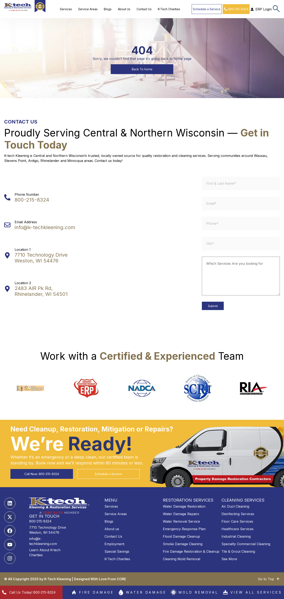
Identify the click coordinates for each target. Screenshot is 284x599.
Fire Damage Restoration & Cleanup (191, 551)
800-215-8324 (32, 200)
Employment (114, 544)
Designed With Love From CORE (100, 579)
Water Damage (146, 592)
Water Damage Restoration (184, 506)
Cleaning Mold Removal (181, 559)
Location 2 (23, 283)
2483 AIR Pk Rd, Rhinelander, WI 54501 (41, 291)
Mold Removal (198, 592)
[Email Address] (7, 225)
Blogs (108, 9)
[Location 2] (7, 289)
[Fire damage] (74, 592)
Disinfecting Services (237, 514)
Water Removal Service (181, 521)
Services (66, 9)
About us (111, 529)
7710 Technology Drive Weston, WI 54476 (41, 258)
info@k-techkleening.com (45, 227)
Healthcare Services (237, 529)
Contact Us (144, 9)
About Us (124, 9)
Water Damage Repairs (181, 514)
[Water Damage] (121, 592)
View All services (256, 592)
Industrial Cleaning (236, 536)
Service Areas (88, 9)
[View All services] (225, 592)
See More (229, 559)
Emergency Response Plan (184, 529)
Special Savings (116, 551)
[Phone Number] (7, 197)
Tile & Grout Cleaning (238, 551)
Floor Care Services (237, 521)
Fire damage (96, 592)
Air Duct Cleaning (235, 506)
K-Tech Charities (169, 9)
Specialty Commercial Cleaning (245, 544)
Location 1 (23, 249)
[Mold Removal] (173, 592)
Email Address (26, 222)
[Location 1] (7, 255)
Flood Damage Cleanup (181, 536)
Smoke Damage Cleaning (182, 544)
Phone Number (27, 194)
